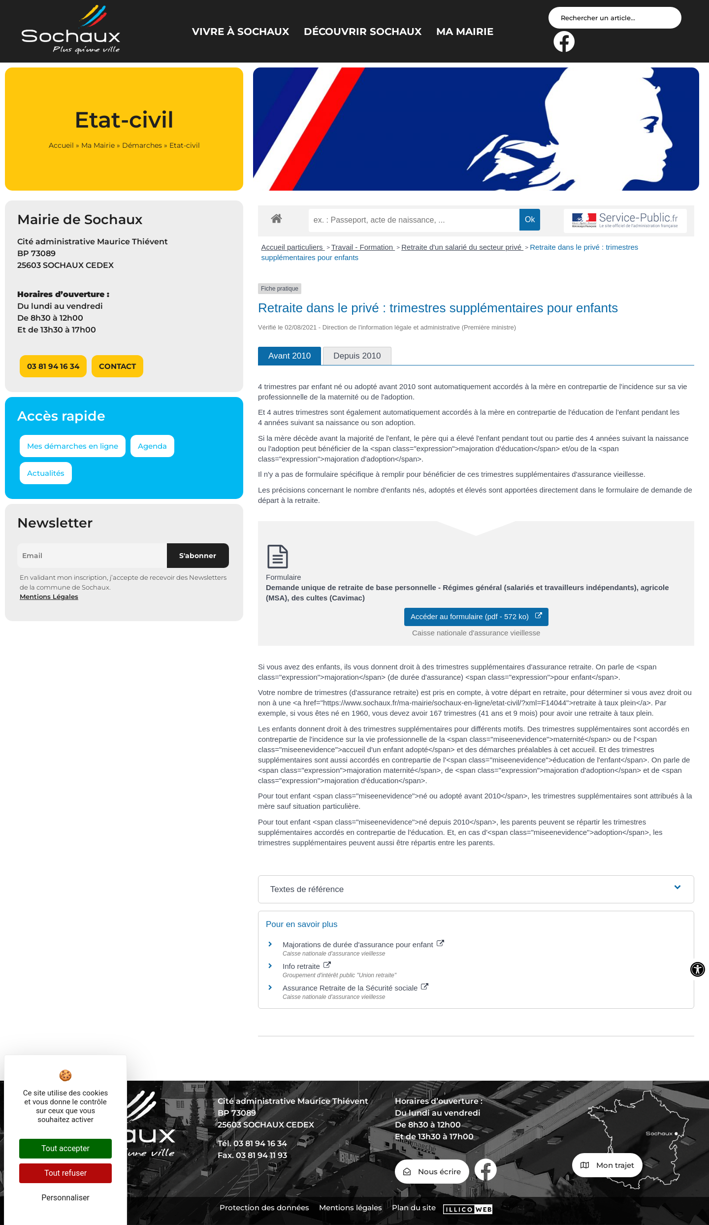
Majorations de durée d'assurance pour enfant (363, 944)
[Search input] (614, 18)
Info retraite (307, 966)
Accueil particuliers (293, 247)
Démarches (142, 145)
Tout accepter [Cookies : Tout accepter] (65, 1148)
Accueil (61, 145)
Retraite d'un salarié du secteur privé (462, 247)
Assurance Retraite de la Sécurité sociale (355, 988)
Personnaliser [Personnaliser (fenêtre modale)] (65, 1197)
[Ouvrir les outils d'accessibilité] (698, 969)
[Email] (92, 555)
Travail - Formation (363, 247)
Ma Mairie (98, 145)
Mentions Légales (49, 596)
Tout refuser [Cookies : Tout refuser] (65, 1173)
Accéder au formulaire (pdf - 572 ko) (476, 616)
